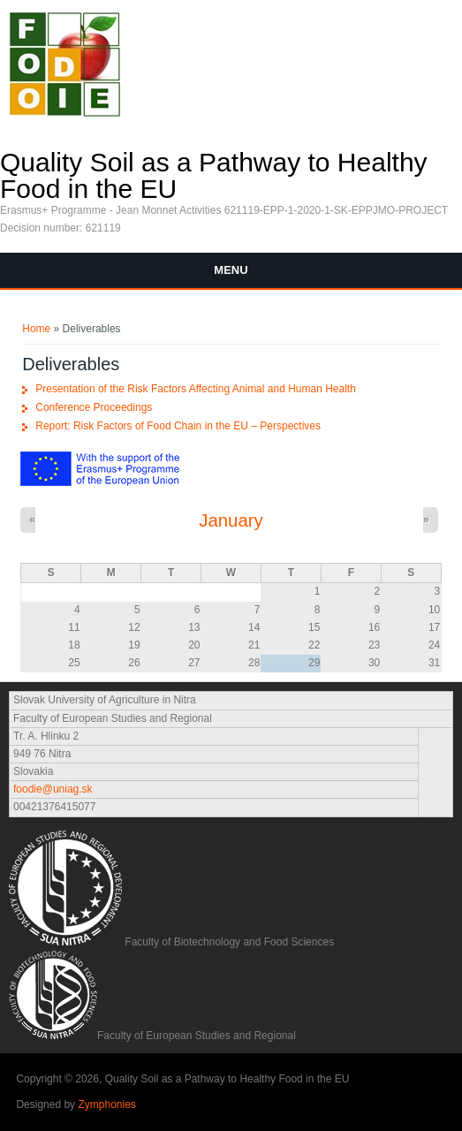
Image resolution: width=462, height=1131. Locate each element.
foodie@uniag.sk (53, 789)
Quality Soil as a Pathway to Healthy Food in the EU (214, 175)
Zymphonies (106, 1104)
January (231, 520)
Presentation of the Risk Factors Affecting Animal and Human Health (195, 389)
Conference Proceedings (93, 407)
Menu (230, 270)
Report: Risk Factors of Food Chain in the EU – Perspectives (178, 426)
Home (36, 329)
